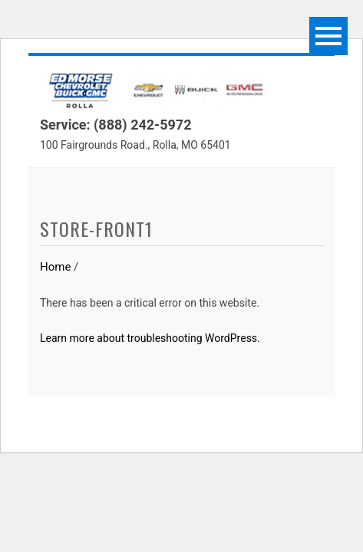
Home (55, 267)
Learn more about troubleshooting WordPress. (150, 338)
